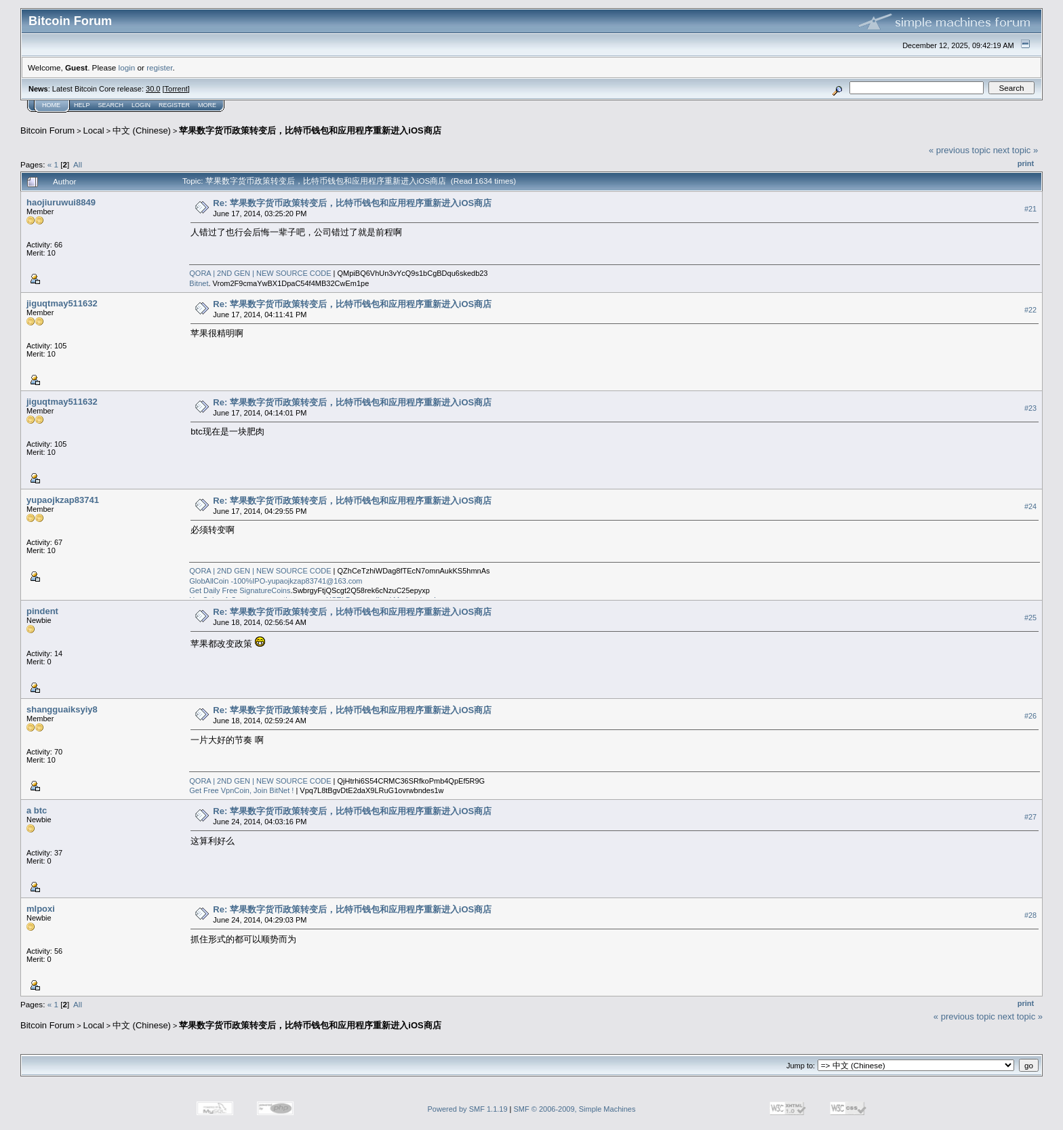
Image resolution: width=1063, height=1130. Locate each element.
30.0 (153, 89)
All (77, 164)
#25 (1030, 617)
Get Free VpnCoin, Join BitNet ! (241, 790)
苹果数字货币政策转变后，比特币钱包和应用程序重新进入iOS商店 (310, 130)
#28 (1030, 915)
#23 (1030, 408)
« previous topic (959, 150)
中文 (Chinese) (142, 130)
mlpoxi (40, 909)
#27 (1030, 817)
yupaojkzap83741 (62, 500)
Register (174, 105)
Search (111, 105)
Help (82, 105)
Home (51, 105)
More (207, 105)
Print (1026, 163)
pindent (42, 611)
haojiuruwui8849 (61, 202)
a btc (36, 810)
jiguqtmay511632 (62, 303)
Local (93, 130)
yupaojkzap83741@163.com (315, 581)
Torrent (176, 89)
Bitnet (198, 283)
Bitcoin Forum (47, 130)
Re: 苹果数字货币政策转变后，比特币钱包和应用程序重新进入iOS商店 (352, 203)
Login (141, 105)
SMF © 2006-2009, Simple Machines (575, 1109)
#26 (1030, 716)
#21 (1030, 209)
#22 (1030, 310)
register (159, 67)
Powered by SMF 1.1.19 (468, 1109)
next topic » (1016, 150)
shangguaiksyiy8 (62, 709)
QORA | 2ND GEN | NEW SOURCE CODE (260, 273)
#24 (1030, 506)
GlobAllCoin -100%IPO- (228, 581)
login (127, 67)
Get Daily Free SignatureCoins (239, 590)
